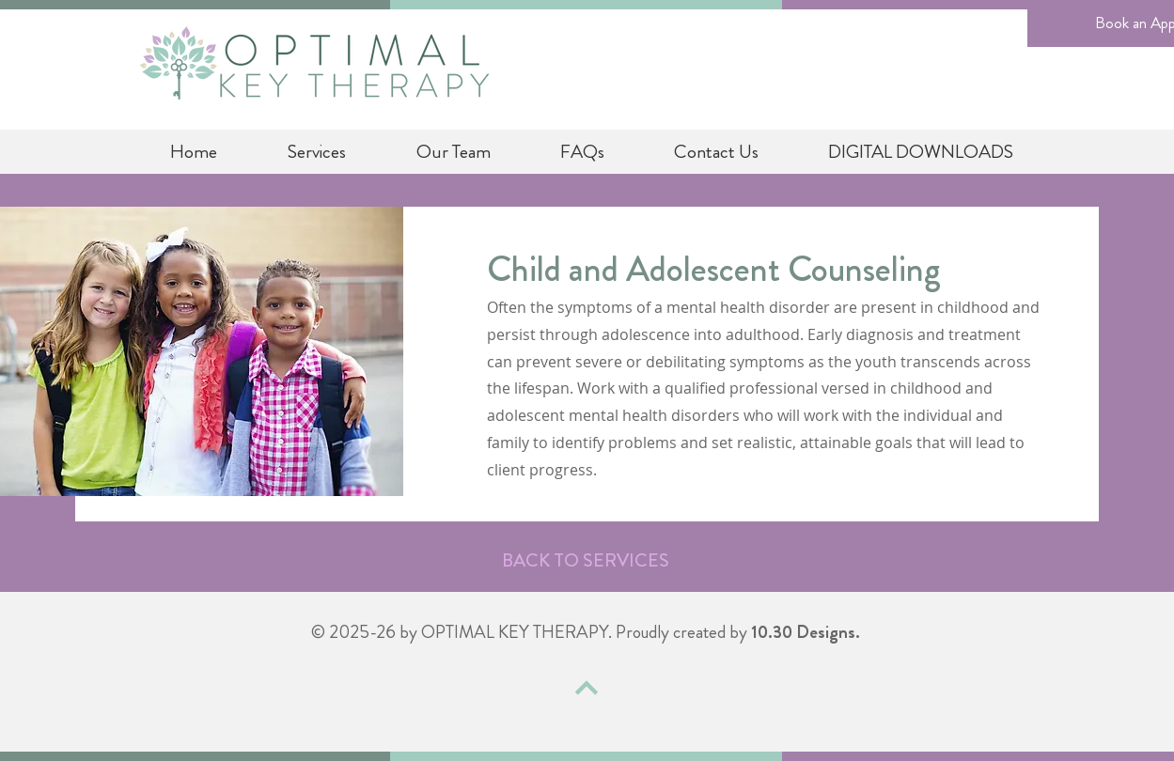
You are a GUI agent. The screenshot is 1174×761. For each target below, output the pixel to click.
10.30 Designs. (805, 632)
